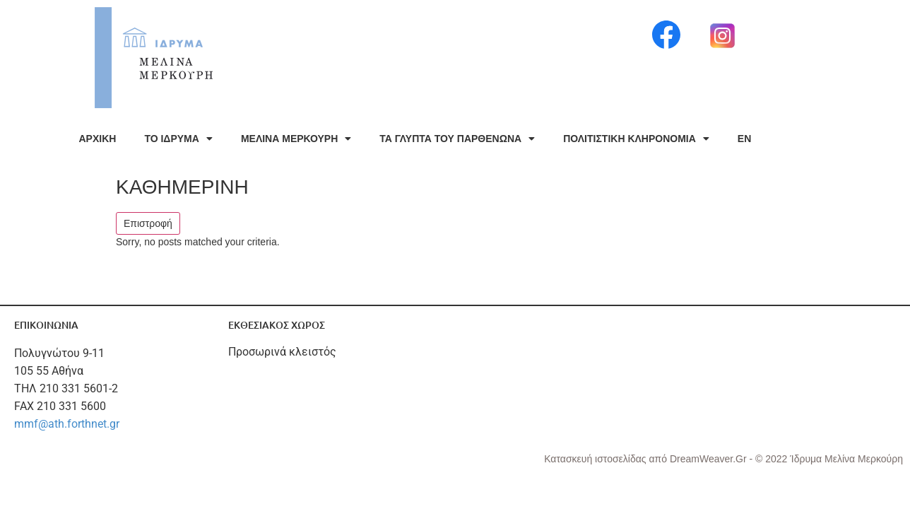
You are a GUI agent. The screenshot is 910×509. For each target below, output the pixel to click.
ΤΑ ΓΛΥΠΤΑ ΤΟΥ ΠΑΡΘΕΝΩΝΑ (457, 139)
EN (744, 138)
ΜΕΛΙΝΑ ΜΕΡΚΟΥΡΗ (296, 139)
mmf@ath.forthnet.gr (66, 424)
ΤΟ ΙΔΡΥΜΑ (178, 139)
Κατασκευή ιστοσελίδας (596, 458)
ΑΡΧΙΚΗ (98, 138)
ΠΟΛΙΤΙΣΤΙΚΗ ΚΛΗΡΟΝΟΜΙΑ (636, 139)
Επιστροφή (148, 223)
